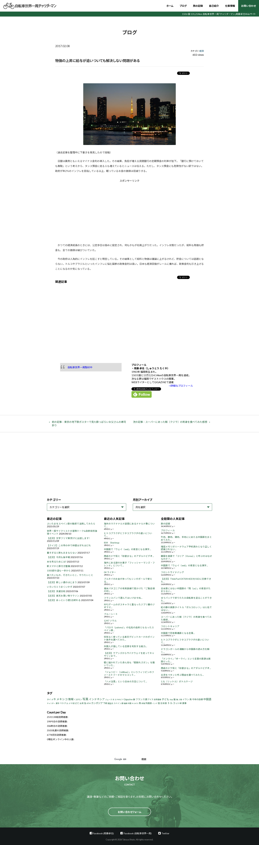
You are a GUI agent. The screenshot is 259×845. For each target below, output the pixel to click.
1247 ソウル (110, 620)
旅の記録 (198, 5)
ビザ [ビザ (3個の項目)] (177, 703)
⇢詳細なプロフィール (180, 385)
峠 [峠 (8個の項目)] (181, 703)
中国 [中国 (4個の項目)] (129, 703)
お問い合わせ (248, 5)
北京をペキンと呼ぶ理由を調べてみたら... (182, 675)
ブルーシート (111, 614)
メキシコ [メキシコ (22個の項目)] (62, 699)
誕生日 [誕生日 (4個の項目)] (110, 703)
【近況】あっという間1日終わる (64, 600)
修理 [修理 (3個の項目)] (143, 703)
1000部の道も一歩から (59, 570)
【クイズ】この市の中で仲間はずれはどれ (69, 545)
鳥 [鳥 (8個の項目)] (190, 699)
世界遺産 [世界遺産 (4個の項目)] (157, 699)
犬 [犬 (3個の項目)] (52, 700)
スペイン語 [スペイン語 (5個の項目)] (118, 703)
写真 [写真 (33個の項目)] (85, 699)
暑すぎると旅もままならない (62, 552)
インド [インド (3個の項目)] (154, 703)
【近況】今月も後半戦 (58, 557)
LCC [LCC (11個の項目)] (77, 703)
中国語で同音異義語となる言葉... (178, 633)
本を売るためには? (56, 561)
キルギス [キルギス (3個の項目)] (135, 703)
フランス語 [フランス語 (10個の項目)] (141, 699)
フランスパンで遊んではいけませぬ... (123, 598)
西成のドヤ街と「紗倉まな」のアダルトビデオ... (129, 556)
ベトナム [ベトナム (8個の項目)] (64, 703)
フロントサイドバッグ (172, 572)
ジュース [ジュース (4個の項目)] (108, 699)
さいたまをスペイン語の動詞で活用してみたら (71, 523)
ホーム (169, 5)
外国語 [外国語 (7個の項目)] (148, 703)
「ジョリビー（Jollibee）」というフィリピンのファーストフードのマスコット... (129, 673)
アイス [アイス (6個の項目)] (150, 699)
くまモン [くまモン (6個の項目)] (78, 699)
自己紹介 (214, 5)
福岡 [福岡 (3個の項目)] (125, 703)
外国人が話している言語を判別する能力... (125, 646)
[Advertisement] (101, 210)
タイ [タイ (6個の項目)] (49, 699)
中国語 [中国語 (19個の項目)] (207, 699)
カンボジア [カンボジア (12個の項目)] (97, 703)
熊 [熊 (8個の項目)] (140, 703)
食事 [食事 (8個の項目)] (184, 703)
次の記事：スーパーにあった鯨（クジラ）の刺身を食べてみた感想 (170, 421)
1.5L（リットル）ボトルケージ (177, 681)
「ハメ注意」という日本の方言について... (125, 681)
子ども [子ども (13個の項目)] (165, 699)
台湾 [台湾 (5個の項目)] (82, 703)
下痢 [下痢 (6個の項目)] (105, 703)
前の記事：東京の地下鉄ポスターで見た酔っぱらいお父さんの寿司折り (89, 423)
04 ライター (110, 572)
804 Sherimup (111, 542)
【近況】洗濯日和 (56, 591)
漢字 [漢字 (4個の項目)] (57, 703)
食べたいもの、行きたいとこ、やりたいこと (70, 575)
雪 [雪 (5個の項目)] (85, 703)
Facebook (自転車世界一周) (138, 833)
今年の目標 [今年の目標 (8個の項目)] (197, 699)
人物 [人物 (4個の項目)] (180, 699)
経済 (202, 51)
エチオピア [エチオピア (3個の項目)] (119, 700)
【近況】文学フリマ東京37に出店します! (68, 538)
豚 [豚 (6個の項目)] (134, 699)
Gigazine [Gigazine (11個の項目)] (128, 699)
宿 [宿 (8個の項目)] (159, 703)
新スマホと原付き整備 (58, 566)
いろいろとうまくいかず (59, 586)
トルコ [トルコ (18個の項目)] (171, 702)
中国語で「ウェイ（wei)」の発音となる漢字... (127, 549)
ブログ (183, 5)
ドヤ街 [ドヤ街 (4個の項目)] (71, 703)
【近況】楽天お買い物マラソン (63, 595)
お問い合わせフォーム (129, 811)
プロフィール (168, 530)
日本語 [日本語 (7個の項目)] (163, 703)
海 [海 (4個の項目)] (177, 699)
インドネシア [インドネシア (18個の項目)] (97, 699)
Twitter (165, 833)
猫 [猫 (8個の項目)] (174, 699)
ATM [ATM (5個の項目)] (89, 703)
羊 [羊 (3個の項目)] (113, 700)
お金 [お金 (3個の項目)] (171, 700)
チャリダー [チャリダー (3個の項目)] (51, 703)
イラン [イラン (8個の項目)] (186, 699)
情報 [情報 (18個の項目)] (71, 699)
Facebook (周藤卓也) (103, 833)
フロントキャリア (170, 626)
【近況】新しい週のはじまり (62, 582)
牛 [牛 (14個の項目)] (55, 699)
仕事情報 (230, 5)
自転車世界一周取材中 (80, 367)
